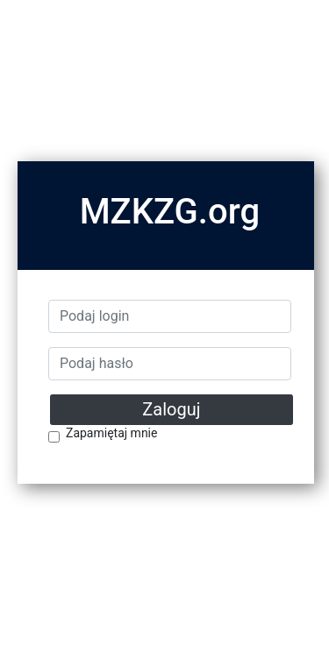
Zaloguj (171, 409)
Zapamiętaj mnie (111, 433)
